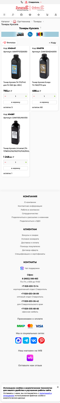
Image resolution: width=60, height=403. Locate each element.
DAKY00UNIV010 (19, 118)
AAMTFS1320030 (19, 52)
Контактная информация (30, 206)
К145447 (12, 48)
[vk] (18, 340)
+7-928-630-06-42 (30, 301)
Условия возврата (30, 239)
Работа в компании (30, 210)
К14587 (11, 114)
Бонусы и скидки (30, 235)
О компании (30, 202)
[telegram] (26, 340)
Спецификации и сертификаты (30, 254)
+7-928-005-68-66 (30, 308)
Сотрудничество (30, 213)
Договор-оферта (30, 250)
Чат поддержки (30, 268)
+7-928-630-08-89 (30, 293)
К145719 (40, 48)
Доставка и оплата (30, 243)
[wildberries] (30, 358)
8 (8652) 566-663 (30, 278)
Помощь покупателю (30, 246)
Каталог (5, 21)
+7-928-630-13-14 (30, 286)
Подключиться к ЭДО (30, 221)
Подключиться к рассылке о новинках (30, 217)
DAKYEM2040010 (49, 52)
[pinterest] (41, 340)
